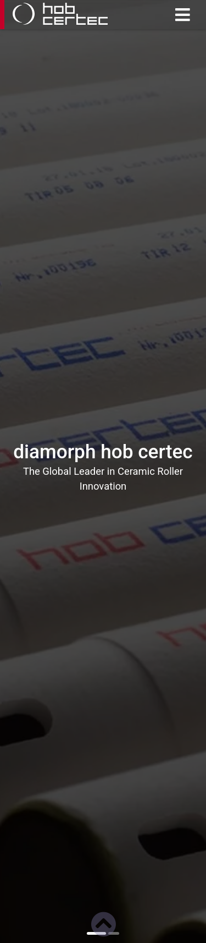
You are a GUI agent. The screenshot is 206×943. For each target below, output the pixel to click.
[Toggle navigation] (182, 15)
